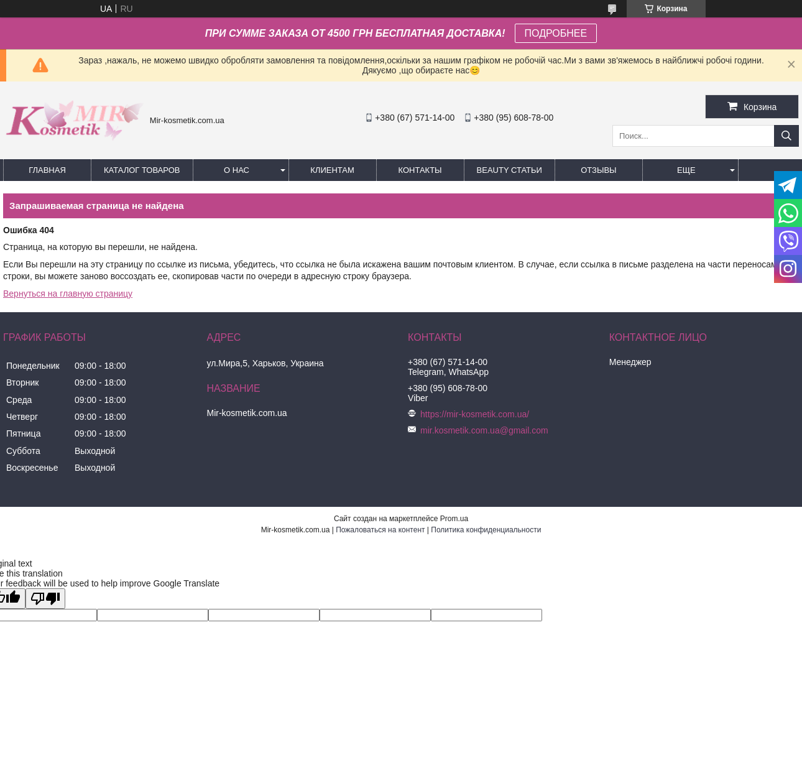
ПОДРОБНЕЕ (556, 33)
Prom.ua (454, 518)
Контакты (419, 170)
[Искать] (786, 136)
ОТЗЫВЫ (598, 170)
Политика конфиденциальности (486, 530)
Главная (47, 170)
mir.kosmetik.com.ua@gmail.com (484, 430)
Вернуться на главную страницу (67, 294)
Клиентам (332, 170)
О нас (236, 170)
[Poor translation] (45, 598)
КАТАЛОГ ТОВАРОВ (142, 170)
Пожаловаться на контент (380, 530)
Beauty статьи (509, 170)
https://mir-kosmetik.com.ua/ (474, 414)
